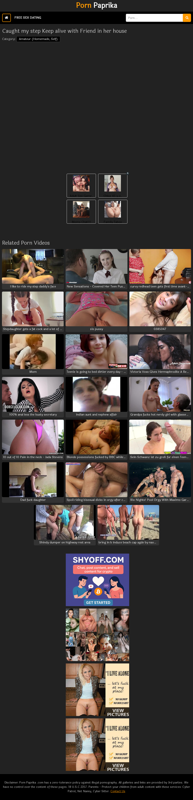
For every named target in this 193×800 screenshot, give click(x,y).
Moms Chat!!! (81, 222)
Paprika (96, 5)
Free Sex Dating (27, 17)
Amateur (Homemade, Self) (38, 39)
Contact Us (118, 791)
